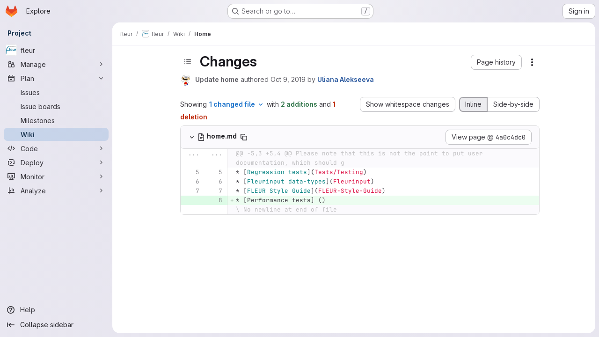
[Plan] (56, 78)
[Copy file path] (243, 137)
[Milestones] (56, 120)
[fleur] (56, 50)
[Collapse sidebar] (56, 324)
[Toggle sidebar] (187, 62)
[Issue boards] (56, 106)
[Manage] (56, 64)
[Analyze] (56, 190)
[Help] (56, 309)
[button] (496, 62)
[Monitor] (56, 176)
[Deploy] (56, 162)
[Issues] (56, 92)
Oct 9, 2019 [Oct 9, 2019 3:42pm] (288, 79)
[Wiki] (56, 134)
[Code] (56, 148)
